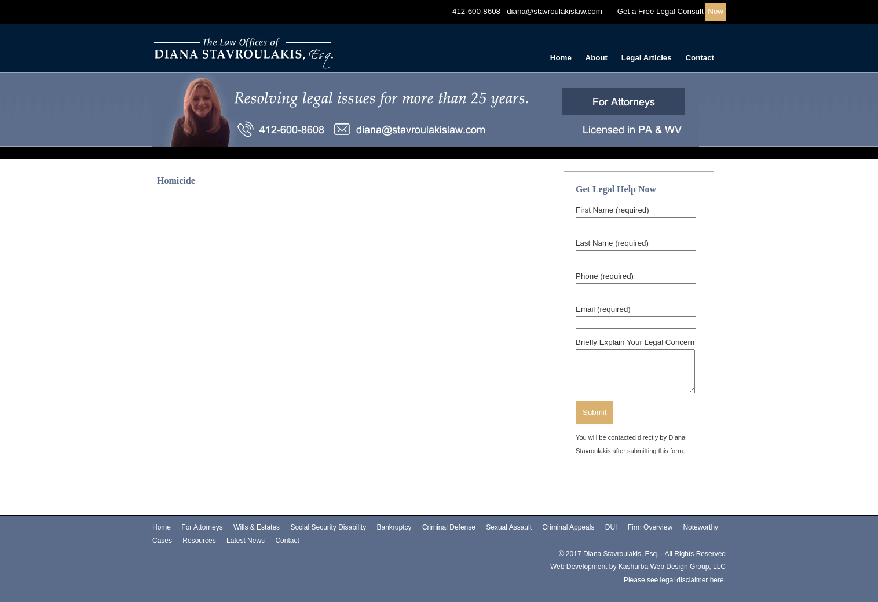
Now (715, 11)
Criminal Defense (448, 527)
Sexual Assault (509, 527)
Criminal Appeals (568, 527)
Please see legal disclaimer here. (675, 580)
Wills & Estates (256, 527)
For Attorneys (201, 527)
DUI (611, 527)
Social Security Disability (328, 527)
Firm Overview (650, 527)
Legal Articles (646, 57)
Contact (699, 57)
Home (561, 57)
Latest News (245, 541)
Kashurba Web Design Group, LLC (672, 567)
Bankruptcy (394, 527)
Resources (198, 541)
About (597, 57)
